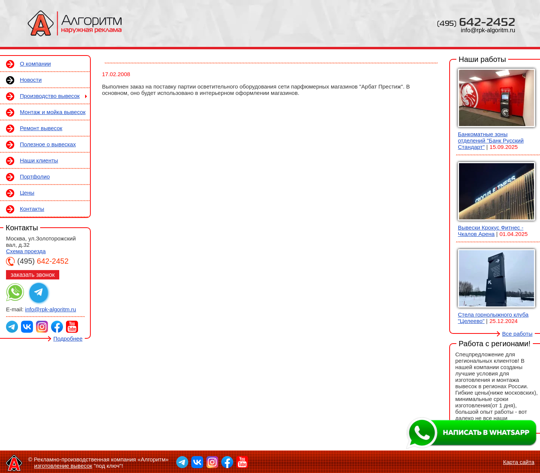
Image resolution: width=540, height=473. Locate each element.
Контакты (32, 209)
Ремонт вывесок (41, 128)
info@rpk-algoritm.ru (488, 30)
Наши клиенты (39, 160)
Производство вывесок (50, 96)
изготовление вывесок (63, 465)
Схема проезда (26, 251)
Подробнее (67, 338)
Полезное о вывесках (48, 144)
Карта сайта (518, 462)
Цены (27, 192)
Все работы (517, 333)
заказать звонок (32, 275)
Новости (31, 80)
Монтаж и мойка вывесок (53, 112)
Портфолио (35, 176)
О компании (35, 63)
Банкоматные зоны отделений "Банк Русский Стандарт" (491, 140)
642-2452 (476, 21)
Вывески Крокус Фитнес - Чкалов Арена (491, 230)
